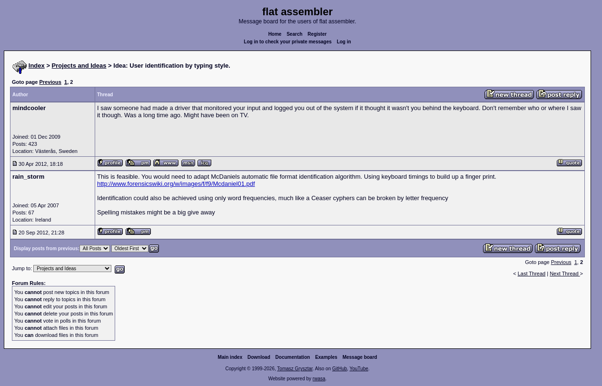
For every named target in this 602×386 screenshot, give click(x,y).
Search (294, 34)
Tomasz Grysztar (294, 368)
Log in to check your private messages (288, 41)
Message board (360, 357)
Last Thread (532, 273)
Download (258, 357)
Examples (326, 357)
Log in (344, 41)
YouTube (358, 368)
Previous (50, 82)
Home (275, 34)
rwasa (319, 378)
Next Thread (565, 273)
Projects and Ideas (79, 65)
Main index (230, 357)
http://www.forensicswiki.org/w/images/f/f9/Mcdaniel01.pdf (176, 183)
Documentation (293, 357)
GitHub (339, 368)
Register (316, 34)
